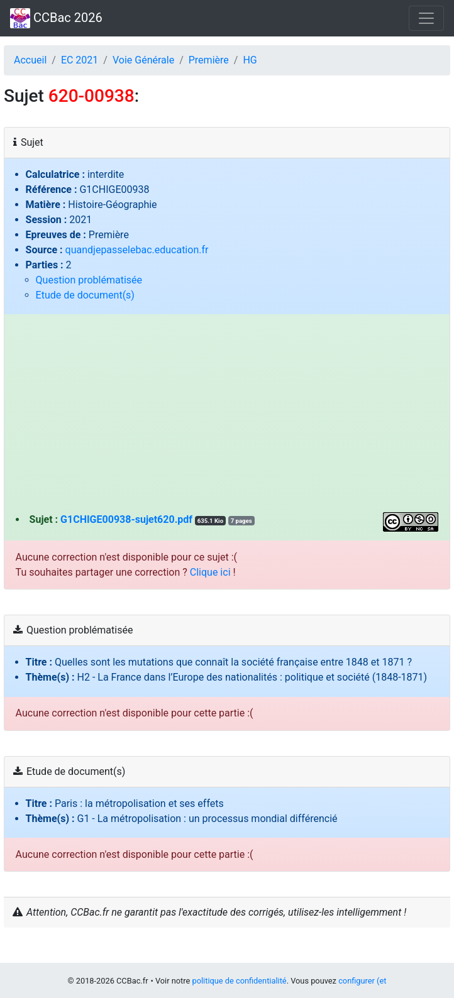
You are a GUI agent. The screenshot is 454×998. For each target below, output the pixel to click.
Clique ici (210, 572)
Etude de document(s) (85, 295)
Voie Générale (143, 60)
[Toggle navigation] (426, 18)
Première (209, 60)
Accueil (30, 60)
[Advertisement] (227, 418)
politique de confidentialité (239, 980)
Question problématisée (89, 280)
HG (250, 60)
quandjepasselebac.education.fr (137, 250)
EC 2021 (79, 60)
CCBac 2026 (56, 18)
